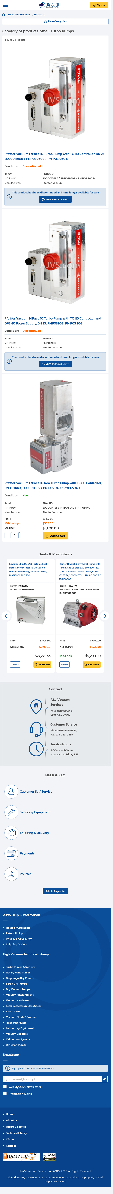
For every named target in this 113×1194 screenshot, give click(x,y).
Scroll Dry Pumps (16, 984)
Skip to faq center (55, 891)
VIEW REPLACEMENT (57, 199)
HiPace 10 (39, 14)
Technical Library (16, 1133)
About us (11, 1120)
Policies (25, 873)
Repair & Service (16, 1127)
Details (15, 664)
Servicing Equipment (35, 812)
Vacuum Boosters (17, 1034)
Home (3, 14)
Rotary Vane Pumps (18, 972)
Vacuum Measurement (20, 995)
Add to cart (57, 536)
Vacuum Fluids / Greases (21, 1017)
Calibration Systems (18, 1039)
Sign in (101, 5)
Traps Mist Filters (16, 1023)
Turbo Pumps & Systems (20, 967)
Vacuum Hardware (17, 1000)
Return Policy (14, 933)
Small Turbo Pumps (19, 14)
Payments (27, 853)
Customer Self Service (36, 791)
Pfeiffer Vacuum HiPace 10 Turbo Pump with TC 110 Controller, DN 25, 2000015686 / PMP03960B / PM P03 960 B (55, 156)
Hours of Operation (18, 928)
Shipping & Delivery (34, 832)
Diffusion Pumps (16, 1045)
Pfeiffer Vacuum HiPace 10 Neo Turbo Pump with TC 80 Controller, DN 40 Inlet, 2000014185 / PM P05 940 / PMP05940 (53, 485)
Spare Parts (13, 1011)
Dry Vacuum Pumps (18, 989)
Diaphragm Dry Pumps (19, 978)
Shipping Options (17, 944)
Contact (11, 1146)
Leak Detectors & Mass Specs (23, 1006)
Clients (10, 1139)
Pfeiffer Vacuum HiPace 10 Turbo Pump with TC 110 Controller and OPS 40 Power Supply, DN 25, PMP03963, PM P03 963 (53, 321)
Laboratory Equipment (20, 1028)
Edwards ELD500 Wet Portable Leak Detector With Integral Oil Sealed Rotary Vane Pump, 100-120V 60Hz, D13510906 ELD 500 (28, 569)
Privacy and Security (19, 939)
